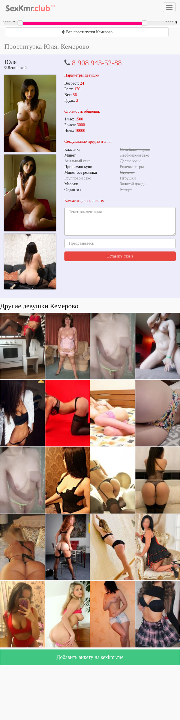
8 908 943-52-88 (97, 63)
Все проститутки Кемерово (87, 32)
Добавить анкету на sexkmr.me (90, 657)
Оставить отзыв (120, 256)
